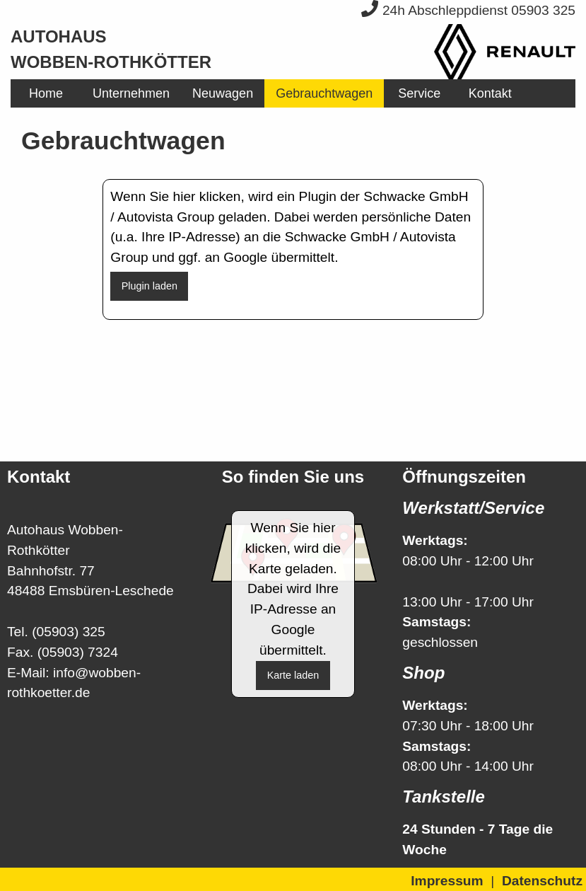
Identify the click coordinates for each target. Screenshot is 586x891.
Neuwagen (222, 93)
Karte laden (293, 675)
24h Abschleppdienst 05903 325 (468, 10)
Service (419, 93)
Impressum (447, 880)
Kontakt (490, 93)
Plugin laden (149, 286)
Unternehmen (131, 93)
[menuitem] (46, 93)
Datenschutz (542, 880)
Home (46, 93)
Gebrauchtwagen (324, 93)
